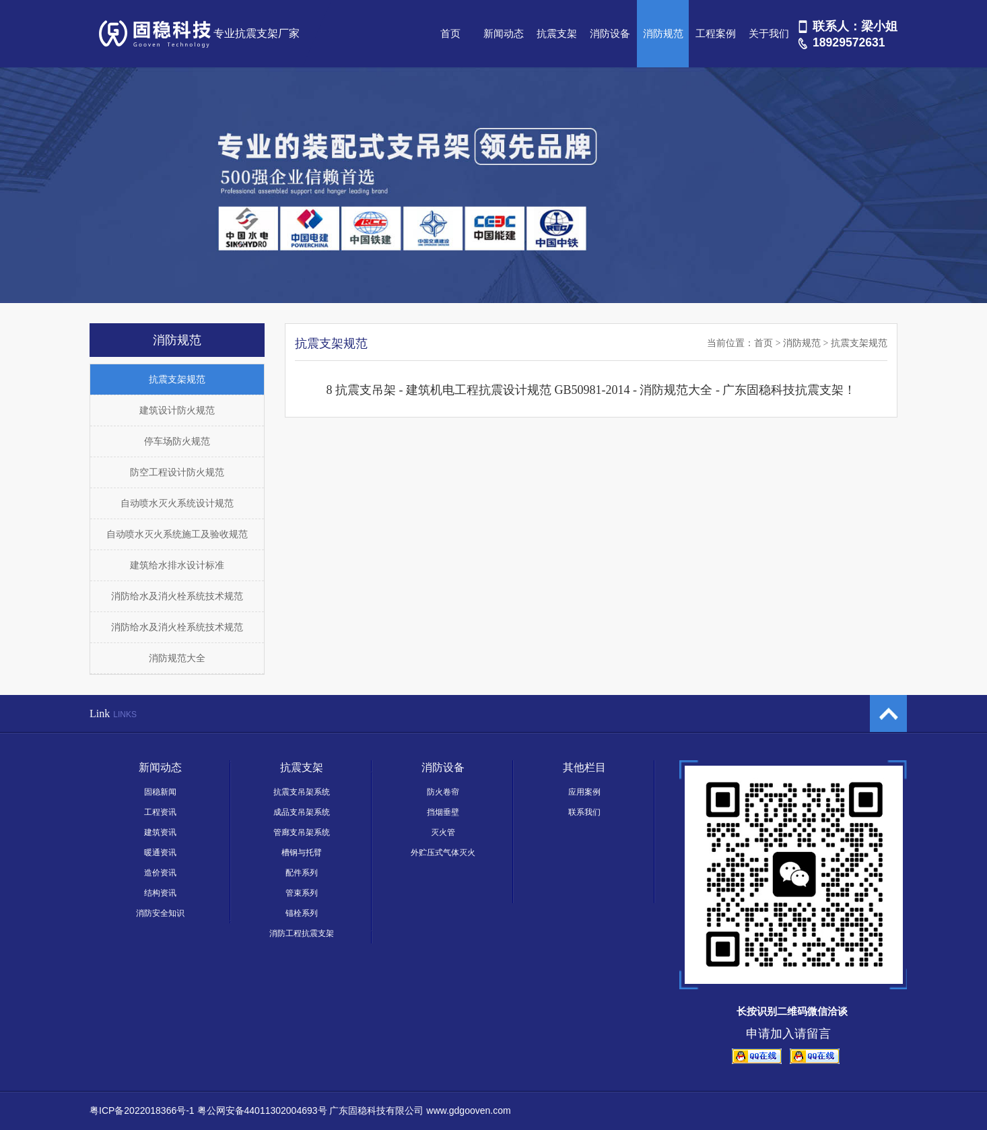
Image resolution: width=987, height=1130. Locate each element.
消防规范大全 (177, 658)
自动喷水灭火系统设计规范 (177, 503)
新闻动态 (503, 33)
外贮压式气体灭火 (443, 852)
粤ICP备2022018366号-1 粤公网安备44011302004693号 (208, 1110)
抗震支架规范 (177, 379)
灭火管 (443, 832)
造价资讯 (160, 872)
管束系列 (301, 893)
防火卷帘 (443, 792)
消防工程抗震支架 (301, 933)
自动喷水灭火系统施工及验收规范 (177, 534)
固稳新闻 (160, 792)
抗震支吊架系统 (301, 792)
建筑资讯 (160, 832)
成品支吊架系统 (301, 812)
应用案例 (584, 792)
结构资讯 (160, 893)
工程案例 (715, 33)
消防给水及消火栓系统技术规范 (177, 596)
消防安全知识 (160, 913)
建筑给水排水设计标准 (177, 565)
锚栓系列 (301, 913)
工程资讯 (160, 812)
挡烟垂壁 (443, 812)
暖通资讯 (160, 852)
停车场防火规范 (177, 441)
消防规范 (663, 33)
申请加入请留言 (788, 1033)
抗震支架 (557, 33)
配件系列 (301, 872)
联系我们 (584, 812)
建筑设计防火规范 (177, 410)
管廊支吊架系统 (301, 832)
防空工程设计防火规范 (177, 472)
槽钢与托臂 (301, 852)
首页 (450, 33)
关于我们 (769, 33)
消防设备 (610, 33)
